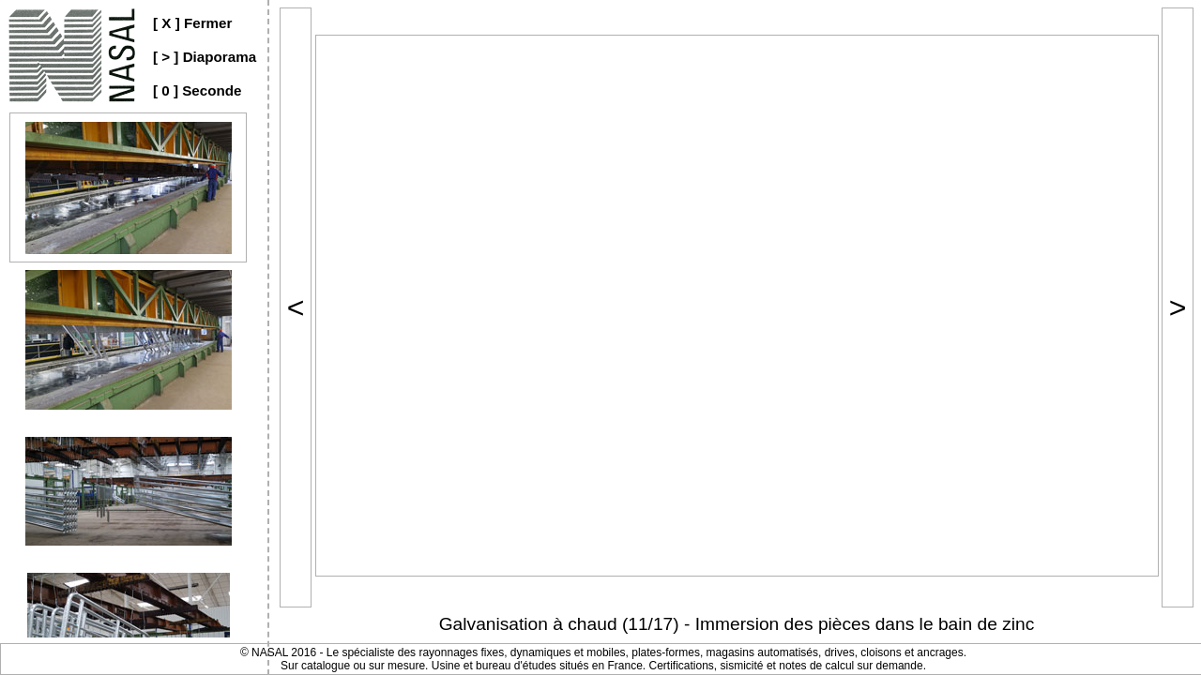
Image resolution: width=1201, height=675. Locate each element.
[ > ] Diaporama (204, 57)
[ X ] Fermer (192, 23)
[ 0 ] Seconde (197, 90)
